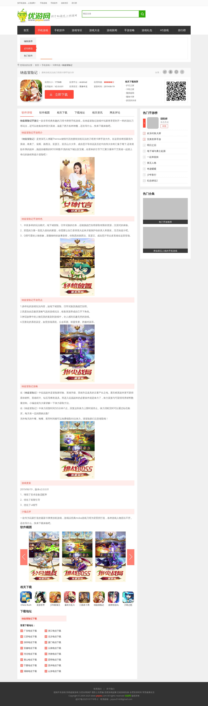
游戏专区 (64, 3)
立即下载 (61, 94)
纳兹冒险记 (28, 138)
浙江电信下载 (54, 631)
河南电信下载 (54, 654)
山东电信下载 (54, 671)
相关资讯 (97, 112)
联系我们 (98, 688)
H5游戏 (164, 30)
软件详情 (27, 112)
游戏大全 (94, 30)
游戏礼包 (147, 30)
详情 (164, 126)
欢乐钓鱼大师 (154, 133)
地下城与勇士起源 (156, 151)
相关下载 (62, 112)
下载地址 (80, 112)
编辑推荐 (28, 41)
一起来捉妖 (153, 156)
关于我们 (110, 688)
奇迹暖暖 (151, 168)
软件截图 (44, 112)
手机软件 (54, 3)
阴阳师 (163, 118)
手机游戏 (43, 3)
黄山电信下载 (30, 660)
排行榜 (74, 3)
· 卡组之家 (129, 89)
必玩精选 (30, 48)
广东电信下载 (30, 631)
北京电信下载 (54, 636)
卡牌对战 (56, 65)
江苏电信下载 (30, 636)
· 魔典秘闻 (129, 93)
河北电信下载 (30, 654)
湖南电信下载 (30, 671)
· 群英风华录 (130, 100)
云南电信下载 (54, 648)
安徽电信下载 (30, 648)
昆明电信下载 (54, 660)
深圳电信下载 (30, 642)
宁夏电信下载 (30, 665)
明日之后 (151, 145)
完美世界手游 (154, 139)
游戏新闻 (112, 30)
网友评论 (115, 112)
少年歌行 (151, 174)
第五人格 (151, 162)
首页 (26, 30)
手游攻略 (129, 30)
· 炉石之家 (129, 85)
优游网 (33, 16)
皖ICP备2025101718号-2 (87, 699)
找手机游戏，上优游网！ (26, 3)
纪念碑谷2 (152, 180)
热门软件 (28, 55)
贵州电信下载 (54, 665)
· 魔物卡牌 (129, 96)
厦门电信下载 (54, 642)
